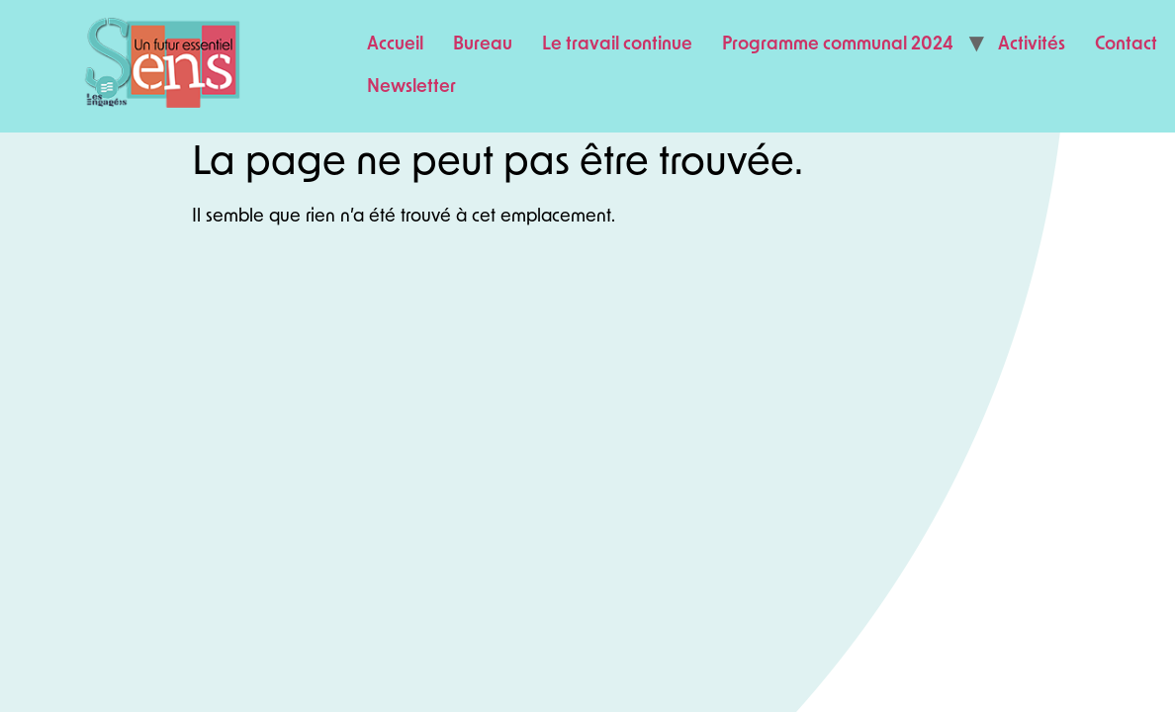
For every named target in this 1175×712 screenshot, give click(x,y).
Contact (1126, 45)
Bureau (482, 45)
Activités (1031, 45)
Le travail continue (617, 45)
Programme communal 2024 (837, 45)
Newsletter (411, 87)
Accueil (395, 45)
